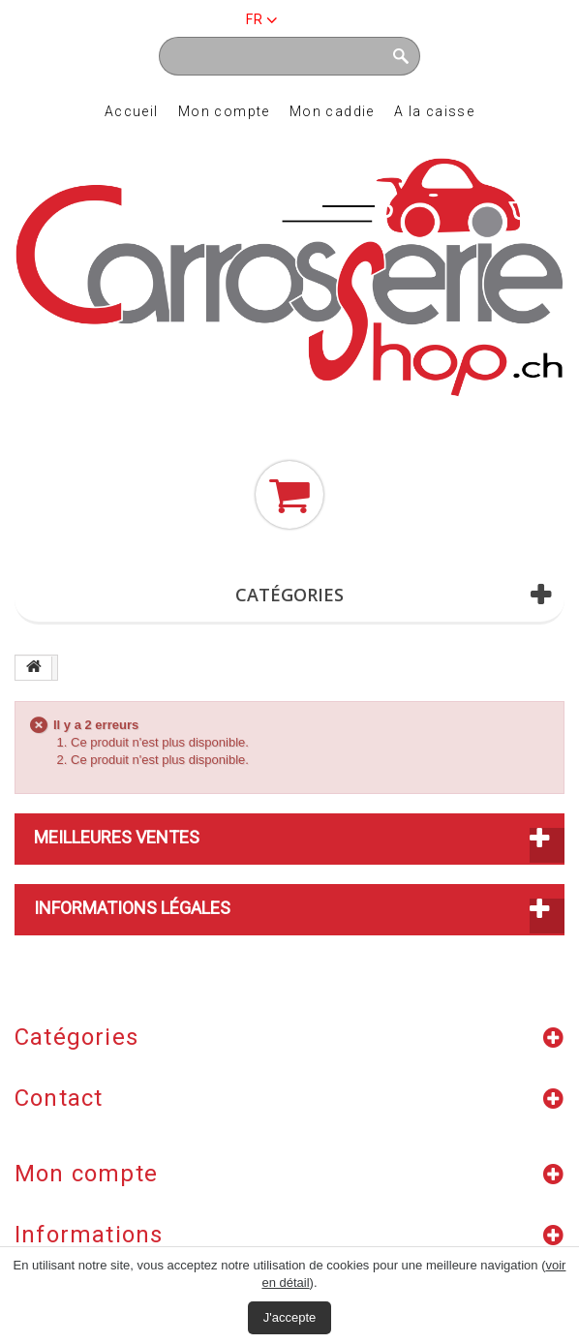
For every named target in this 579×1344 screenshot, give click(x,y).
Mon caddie (332, 111)
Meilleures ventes (116, 837)
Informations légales (132, 908)
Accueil (132, 111)
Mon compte (224, 111)
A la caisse (434, 111)
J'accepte (290, 1317)
